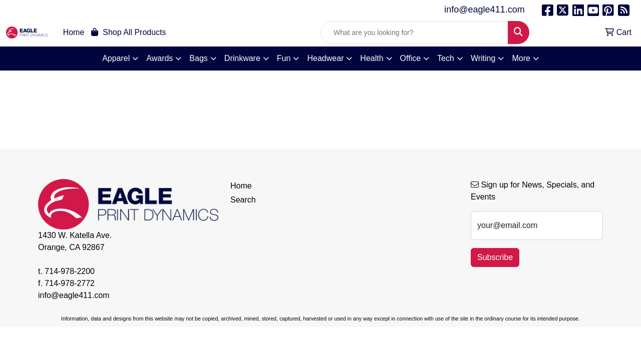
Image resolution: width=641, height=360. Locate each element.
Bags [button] (198, 58)
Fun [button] (284, 58)
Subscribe (495, 257)
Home (74, 32)
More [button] (521, 58)
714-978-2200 (70, 271)
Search (243, 200)
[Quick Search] (414, 32)
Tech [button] (445, 58)
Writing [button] (483, 58)
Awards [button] (159, 58)
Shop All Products (128, 32)
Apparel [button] (116, 58)
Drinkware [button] (242, 58)
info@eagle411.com (484, 9)
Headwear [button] (325, 58)
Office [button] (410, 58)
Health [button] (371, 58)
